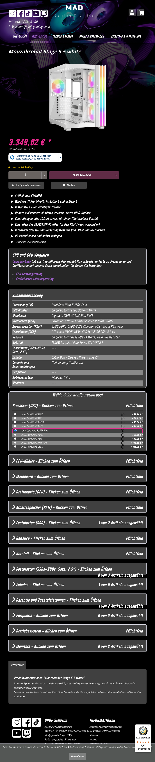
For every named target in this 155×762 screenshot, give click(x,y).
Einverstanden (77, 756)
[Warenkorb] (140, 12)
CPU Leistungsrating (29, 274)
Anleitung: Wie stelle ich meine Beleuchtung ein (66, 731)
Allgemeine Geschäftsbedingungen (105, 727)
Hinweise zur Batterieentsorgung (104, 731)
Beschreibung (17, 665)
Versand (93, 740)
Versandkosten (29, 149)
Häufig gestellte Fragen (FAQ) (58, 735)
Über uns (93, 735)
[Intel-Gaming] (39, 36)
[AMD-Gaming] (19, 36)
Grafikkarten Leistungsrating (34, 279)
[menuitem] (132, 12)
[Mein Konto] (132, 12)
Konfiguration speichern (26, 185)
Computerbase (21, 261)
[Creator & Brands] (62, 36)
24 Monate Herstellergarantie (58, 727)
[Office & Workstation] (91, 36)
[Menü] (149, 726)
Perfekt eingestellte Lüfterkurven (60, 740)
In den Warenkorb (95, 174)
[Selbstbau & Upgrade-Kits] (126, 36)
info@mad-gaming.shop (34, 27)
